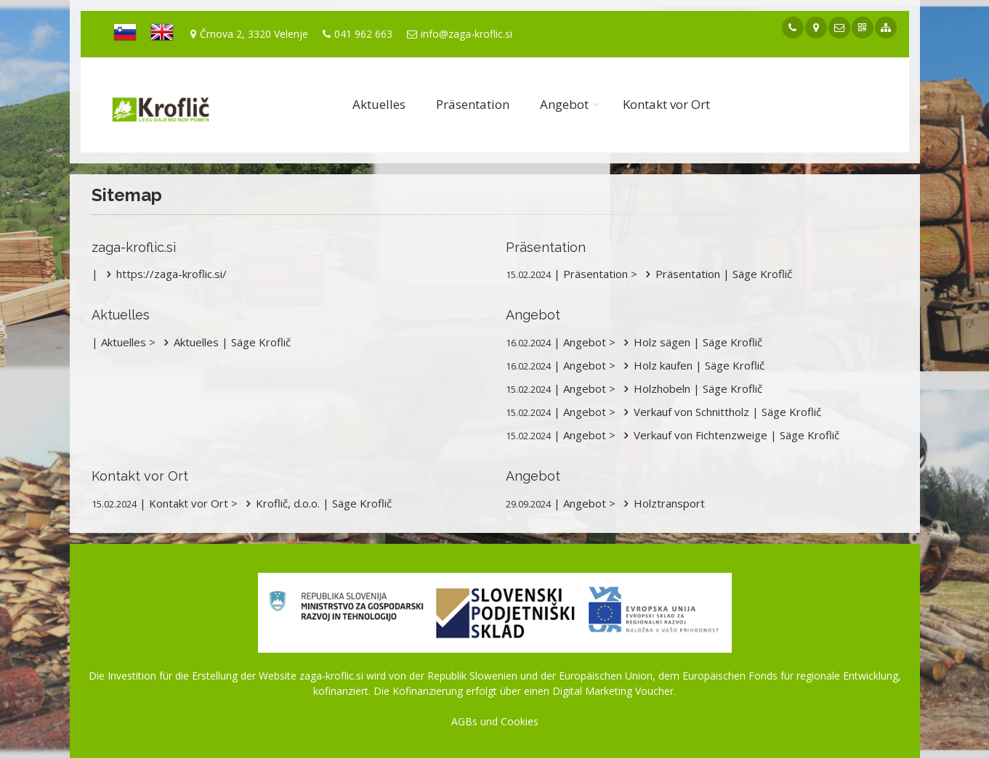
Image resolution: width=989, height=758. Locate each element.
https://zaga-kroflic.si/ (164, 273)
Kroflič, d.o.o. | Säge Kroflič (316, 503)
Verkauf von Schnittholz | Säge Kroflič (719, 411)
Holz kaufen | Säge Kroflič (691, 365)
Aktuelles (378, 104)
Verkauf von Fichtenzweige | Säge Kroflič (728, 435)
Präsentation (472, 104)
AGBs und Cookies (494, 721)
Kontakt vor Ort (666, 104)
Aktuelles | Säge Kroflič (224, 342)
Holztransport (661, 503)
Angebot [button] (564, 104)
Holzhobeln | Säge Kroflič (690, 388)
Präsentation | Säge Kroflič (716, 273)
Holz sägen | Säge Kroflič (690, 342)
